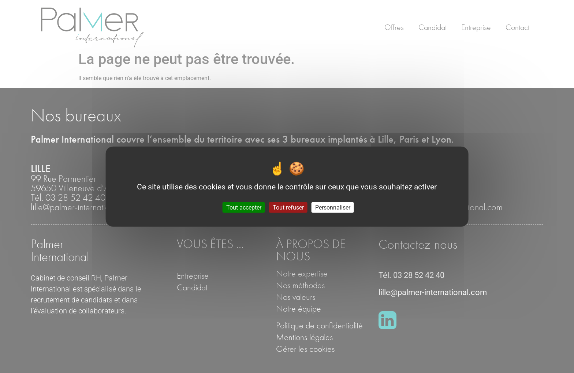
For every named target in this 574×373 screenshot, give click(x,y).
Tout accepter (243, 207)
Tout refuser (288, 207)
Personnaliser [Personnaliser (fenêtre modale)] (332, 207)
